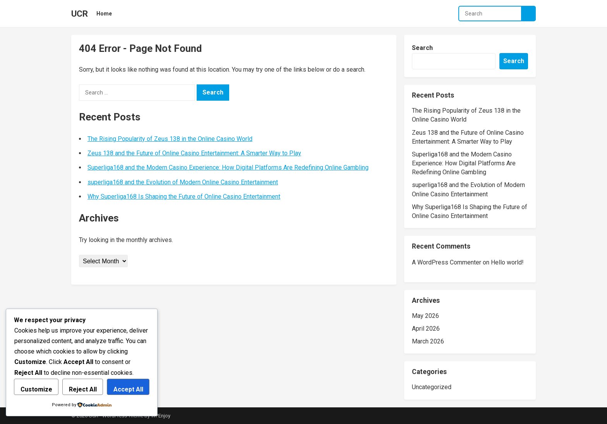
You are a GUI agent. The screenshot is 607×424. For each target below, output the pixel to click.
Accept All (128, 389)
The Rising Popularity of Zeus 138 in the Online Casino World (169, 138)
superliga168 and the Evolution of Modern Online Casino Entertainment (182, 182)
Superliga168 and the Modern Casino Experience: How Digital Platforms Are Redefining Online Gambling (228, 167)
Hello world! (507, 262)
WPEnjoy (160, 416)
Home (104, 13)
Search (422, 47)
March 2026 (428, 341)
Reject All (83, 389)
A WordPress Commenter (446, 262)
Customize (36, 389)
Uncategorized (431, 387)
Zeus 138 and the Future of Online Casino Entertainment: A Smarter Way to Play (194, 153)
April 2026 (426, 328)
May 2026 (425, 315)
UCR (79, 14)
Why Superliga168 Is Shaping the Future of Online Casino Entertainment (183, 196)
